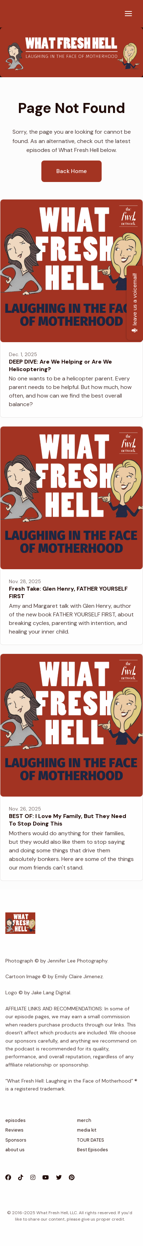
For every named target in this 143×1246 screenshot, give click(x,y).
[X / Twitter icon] (59, 1178)
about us (15, 1150)
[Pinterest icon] (72, 1178)
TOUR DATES (90, 1140)
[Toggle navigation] (128, 14)
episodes (15, 1120)
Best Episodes (92, 1150)
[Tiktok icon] (20, 1178)
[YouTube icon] (45, 1178)
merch (84, 1120)
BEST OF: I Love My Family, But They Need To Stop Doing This (67, 819)
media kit (86, 1130)
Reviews (14, 1130)
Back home (71, 171)
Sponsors (15, 1140)
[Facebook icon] (8, 1178)
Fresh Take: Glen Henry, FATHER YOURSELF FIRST (68, 592)
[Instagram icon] (32, 1178)
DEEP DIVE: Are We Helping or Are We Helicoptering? (60, 365)
